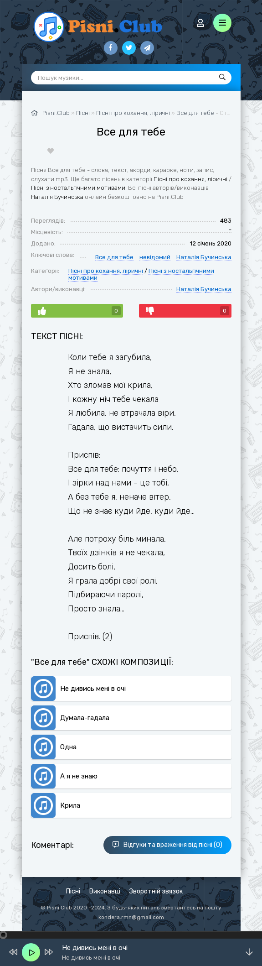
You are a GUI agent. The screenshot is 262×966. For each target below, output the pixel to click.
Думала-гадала (84, 718)
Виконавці (104, 891)
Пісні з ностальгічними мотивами (78, 187)
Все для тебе (195, 113)
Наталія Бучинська (57, 196)
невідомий (154, 257)
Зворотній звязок (156, 891)
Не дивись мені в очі (93, 688)
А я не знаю (79, 776)
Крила (70, 805)
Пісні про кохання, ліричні (190, 179)
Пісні (73, 891)
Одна (68, 747)
